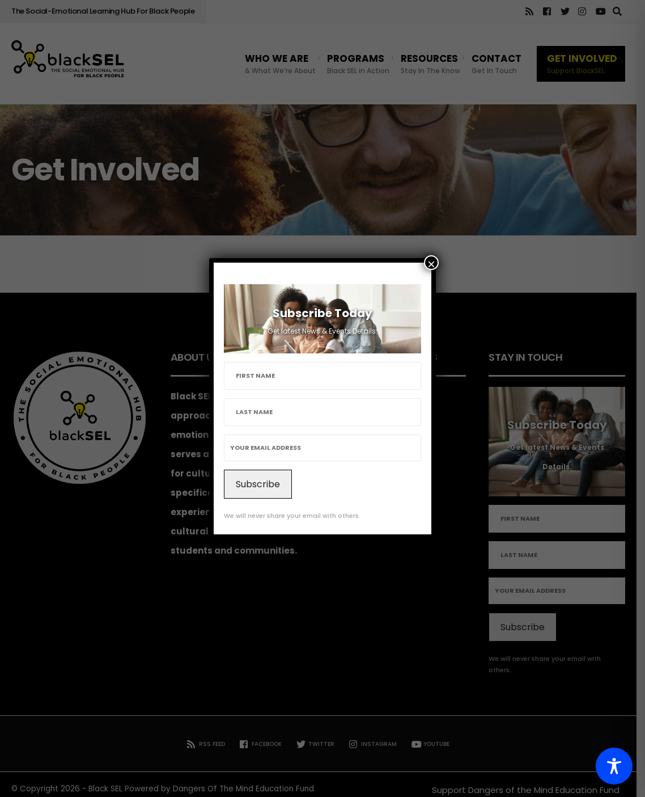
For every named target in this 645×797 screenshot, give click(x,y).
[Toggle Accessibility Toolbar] (614, 766)
